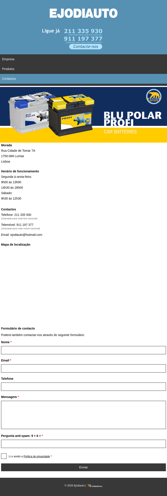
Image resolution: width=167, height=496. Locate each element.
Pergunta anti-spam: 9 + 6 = (22, 436)
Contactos (9, 78)
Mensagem (10, 397)
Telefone (7, 378)
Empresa (8, 59)
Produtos (8, 69)
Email (6, 360)
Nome (6, 342)
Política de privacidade (37, 456)
